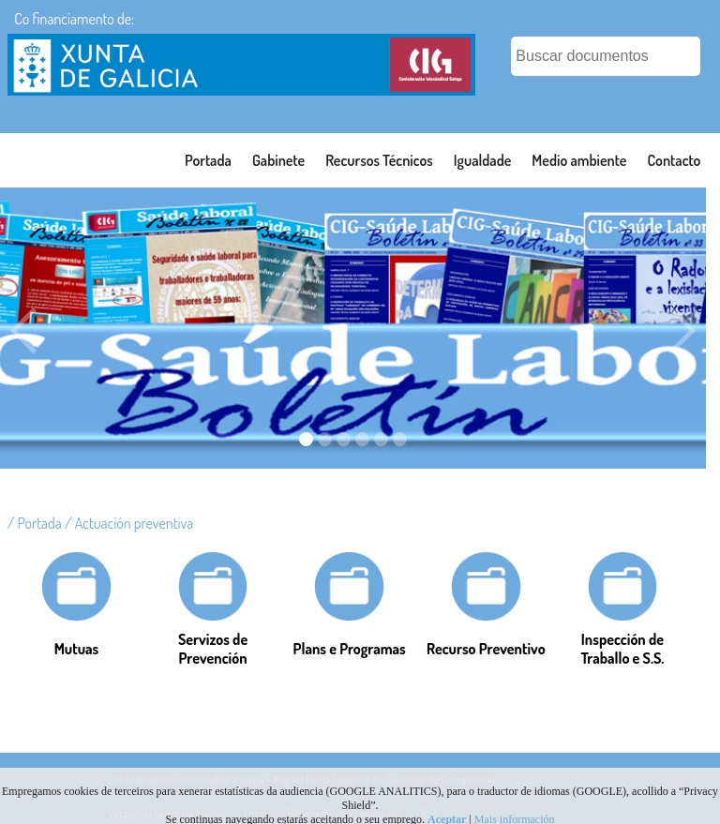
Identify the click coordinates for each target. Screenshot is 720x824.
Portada (208, 160)
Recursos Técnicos (379, 160)
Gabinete (278, 160)
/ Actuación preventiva (129, 523)
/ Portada (36, 523)
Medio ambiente (579, 160)
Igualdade (483, 160)
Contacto (673, 160)
